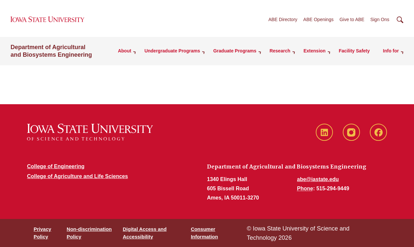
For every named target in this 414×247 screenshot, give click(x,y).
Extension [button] (315, 50)
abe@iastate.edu (318, 179)
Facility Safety (354, 50)
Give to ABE (352, 19)
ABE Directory (282, 19)
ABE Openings (318, 19)
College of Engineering (55, 166)
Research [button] (280, 50)
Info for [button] (391, 50)
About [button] (124, 50)
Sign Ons (379, 19)
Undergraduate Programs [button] (172, 50)
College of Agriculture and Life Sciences (77, 176)
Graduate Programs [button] (234, 50)
